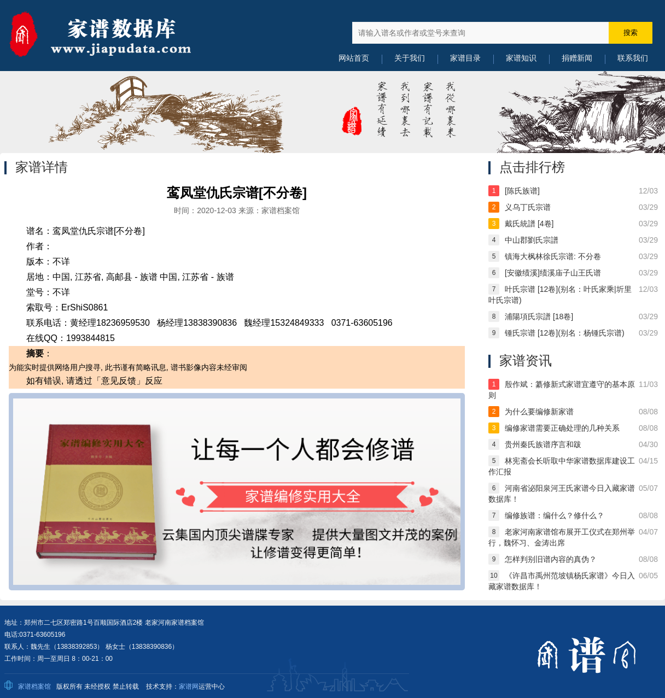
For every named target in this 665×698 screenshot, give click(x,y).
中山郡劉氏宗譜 (531, 240)
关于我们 (409, 58)
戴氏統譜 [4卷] (529, 223)
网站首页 (354, 58)
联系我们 (632, 58)
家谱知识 (521, 58)
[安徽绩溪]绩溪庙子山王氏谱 (553, 272)
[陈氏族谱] (522, 190)
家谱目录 (465, 58)
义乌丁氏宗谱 (528, 207)
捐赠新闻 (577, 58)
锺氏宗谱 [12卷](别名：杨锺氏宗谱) (565, 333)
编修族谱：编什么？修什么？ (554, 515)
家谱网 (189, 686)
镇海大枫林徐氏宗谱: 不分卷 (553, 256)
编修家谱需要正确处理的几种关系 (562, 428)
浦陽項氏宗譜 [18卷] (539, 316)
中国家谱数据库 (113, 35)
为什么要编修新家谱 (539, 411)
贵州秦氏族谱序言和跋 (543, 444)
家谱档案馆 (34, 686)
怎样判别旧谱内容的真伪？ (551, 559)
